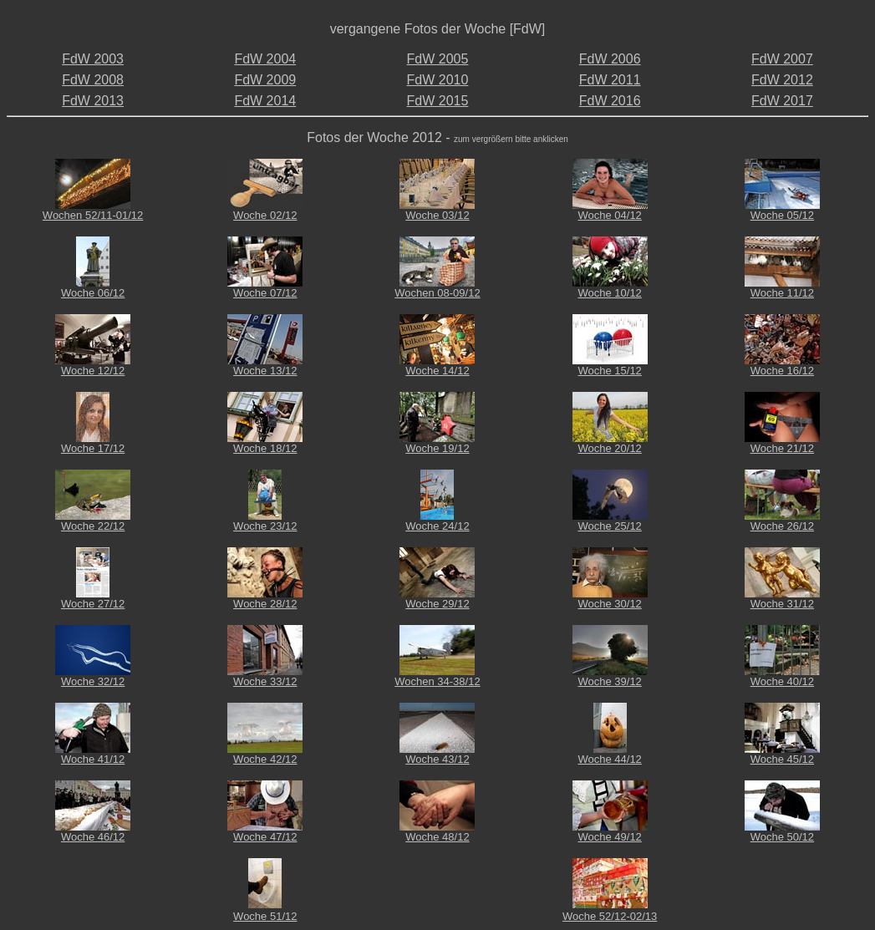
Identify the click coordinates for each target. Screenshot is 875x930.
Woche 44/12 (609, 759)
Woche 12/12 (93, 370)
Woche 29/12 (437, 603)
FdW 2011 (610, 80)
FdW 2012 (782, 80)
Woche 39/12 (609, 681)
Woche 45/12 (782, 759)
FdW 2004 (265, 59)
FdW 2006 (610, 59)
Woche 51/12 (265, 916)
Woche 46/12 (93, 837)
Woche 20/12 (609, 448)
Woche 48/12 (437, 837)
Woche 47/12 (265, 837)
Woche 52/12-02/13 (609, 916)
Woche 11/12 (782, 293)
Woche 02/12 (265, 215)
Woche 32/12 (93, 681)
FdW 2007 (782, 59)
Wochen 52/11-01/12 (93, 215)
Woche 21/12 (782, 448)
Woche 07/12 (265, 293)
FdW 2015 (438, 101)
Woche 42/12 (265, 759)
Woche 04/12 (609, 215)
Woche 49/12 (609, 837)
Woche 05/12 (782, 215)
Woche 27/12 (93, 603)
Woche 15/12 (609, 370)
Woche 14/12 (437, 370)
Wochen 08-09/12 (437, 293)
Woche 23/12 (265, 526)
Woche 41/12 (93, 759)
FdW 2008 (93, 80)
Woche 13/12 (265, 370)
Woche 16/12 (782, 370)
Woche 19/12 (437, 448)
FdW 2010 (438, 80)
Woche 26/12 (782, 526)
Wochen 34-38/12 (437, 681)
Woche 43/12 (437, 759)
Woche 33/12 (265, 681)
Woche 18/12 (265, 448)
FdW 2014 (265, 101)
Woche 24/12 (437, 526)
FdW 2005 (438, 59)
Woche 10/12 (609, 293)
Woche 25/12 (609, 526)
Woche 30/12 (609, 603)
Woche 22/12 (93, 526)
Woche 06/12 (93, 293)
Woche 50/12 (782, 837)
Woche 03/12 (437, 215)
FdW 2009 (265, 80)
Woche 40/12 (782, 681)
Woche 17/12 (93, 448)
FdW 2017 (782, 101)
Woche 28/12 (265, 603)
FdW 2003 (93, 59)
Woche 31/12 (782, 603)
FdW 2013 (93, 101)
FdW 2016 (610, 101)
